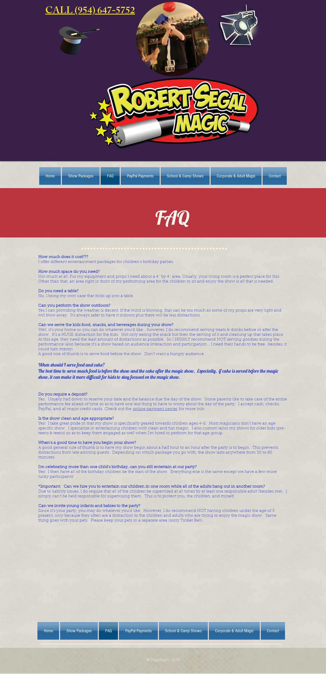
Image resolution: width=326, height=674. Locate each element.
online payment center (155, 409)
